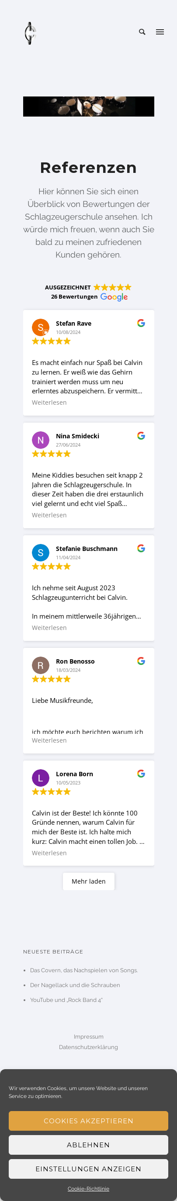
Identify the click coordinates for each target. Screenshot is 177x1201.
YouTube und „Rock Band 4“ (66, 1000)
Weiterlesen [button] (49, 402)
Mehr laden (89, 881)
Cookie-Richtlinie (88, 1189)
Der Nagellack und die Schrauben (75, 985)
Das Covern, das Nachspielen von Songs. (84, 970)
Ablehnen (88, 1145)
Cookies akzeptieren (89, 1121)
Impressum (89, 1036)
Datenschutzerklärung (88, 1047)
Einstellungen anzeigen (88, 1169)
